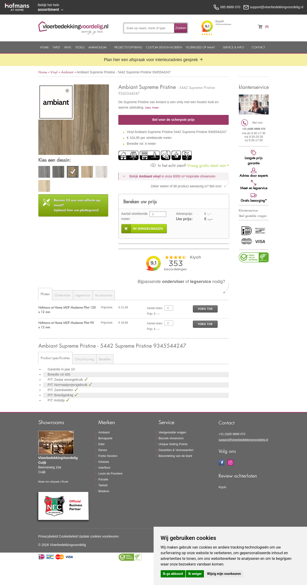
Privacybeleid (48, 536)
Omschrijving (84, 359)
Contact (258, 47)
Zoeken (180, 28)
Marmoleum (97, 47)
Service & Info (233, 47)
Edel (101, 444)
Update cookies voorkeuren (99, 536)
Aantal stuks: (155, 308)
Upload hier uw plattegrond (77, 205)
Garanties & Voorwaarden (176, 450)
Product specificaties (55, 358)
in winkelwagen (148, 229)
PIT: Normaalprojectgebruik (68, 385)
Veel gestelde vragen (253, 216)
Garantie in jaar (59, 369)
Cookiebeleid (68, 536)
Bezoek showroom (171, 438)
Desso (102, 450)
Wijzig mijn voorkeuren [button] (224, 574)
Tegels (80, 47)
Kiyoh (222, 487)
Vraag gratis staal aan (188, 165)
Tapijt (56, 47)
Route (64, 481)
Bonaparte (105, 438)
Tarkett (103, 485)
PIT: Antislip (57, 400)
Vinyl (68, 47)
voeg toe (205, 308)
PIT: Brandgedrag (61, 395)
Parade (103, 479)
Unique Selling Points (173, 444)
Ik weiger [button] (195, 574)
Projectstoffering (128, 47)
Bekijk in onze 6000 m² (172, 176)
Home (44, 47)
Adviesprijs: (184, 214)
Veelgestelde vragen (172, 432)
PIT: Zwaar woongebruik (66, 379)
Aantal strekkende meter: (134, 216)
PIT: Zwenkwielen (61, 390)
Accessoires (103, 295)
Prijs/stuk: (107, 307)
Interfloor (104, 467)
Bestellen (105, 359)
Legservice (83, 295)
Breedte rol (56, 374)
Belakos (103, 491)
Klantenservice (248, 210)
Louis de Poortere (110, 473)
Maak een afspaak (49, 481)
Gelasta (103, 461)
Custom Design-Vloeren (164, 47)
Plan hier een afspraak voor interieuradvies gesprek (153, 59)
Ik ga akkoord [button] (173, 574)
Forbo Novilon (107, 456)
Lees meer (152, 107)
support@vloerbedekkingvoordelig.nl (243, 439)
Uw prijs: (184, 219)
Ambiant (67, 72)
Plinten (45, 294)
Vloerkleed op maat (200, 47)
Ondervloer (63, 295)
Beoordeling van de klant (175, 456)
